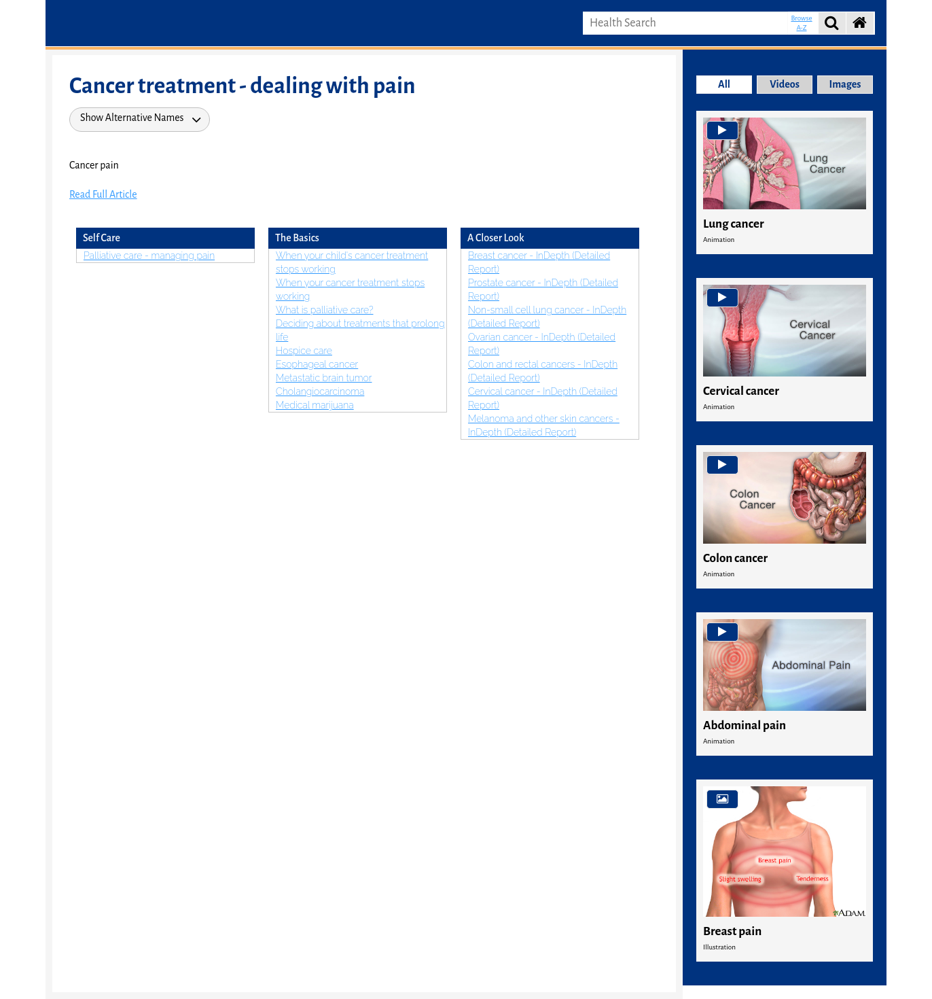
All (724, 84)
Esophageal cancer (317, 364)
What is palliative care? (325, 309)
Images (845, 84)
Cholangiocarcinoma (320, 391)
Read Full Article (103, 194)
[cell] (784, 516)
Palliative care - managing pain (149, 255)
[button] (858, 23)
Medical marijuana (315, 405)
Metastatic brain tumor (324, 377)
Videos (785, 84)
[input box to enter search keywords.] (685, 23)
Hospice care (304, 350)
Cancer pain (94, 165)
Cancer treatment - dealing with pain (242, 86)
